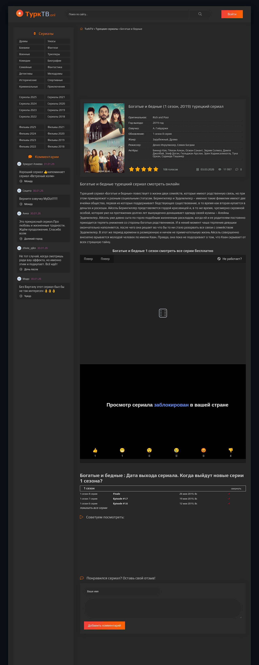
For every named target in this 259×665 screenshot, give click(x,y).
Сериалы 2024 (28, 103)
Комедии (24, 60)
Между (26, 181)
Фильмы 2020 (56, 133)
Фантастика (55, 67)
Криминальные (28, 86)
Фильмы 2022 (27, 146)
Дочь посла (29, 269)
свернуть (236, 488)
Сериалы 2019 (56, 110)
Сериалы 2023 (28, 110)
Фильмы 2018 (56, 146)
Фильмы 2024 (27, 133)
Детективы (26, 73)
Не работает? (230, 258)
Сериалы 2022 (28, 116)
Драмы (23, 41)
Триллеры (54, 54)
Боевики (24, 47)
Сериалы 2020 (56, 103)
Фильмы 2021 (56, 127)
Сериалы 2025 (28, 97)
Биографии (54, 60)
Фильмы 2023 (27, 140)
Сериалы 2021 (56, 97)
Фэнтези (53, 47)
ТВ (40, 14)
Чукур (25, 296)
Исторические (28, 80)
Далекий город (31, 238)
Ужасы (51, 41)
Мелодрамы (55, 73)
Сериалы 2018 (56, 116)
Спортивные (55, 80)
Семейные (25, 67)
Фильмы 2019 (56, 140)
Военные (24, 54)
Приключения (56, 86)
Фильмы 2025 (27, 127)
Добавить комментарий (104, 625)
